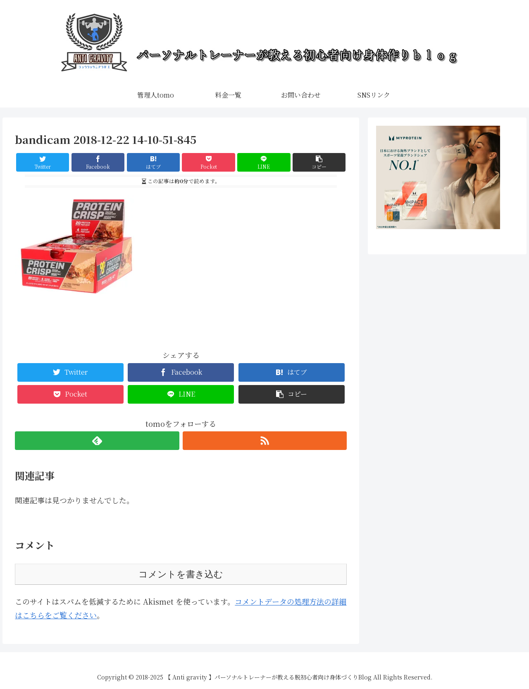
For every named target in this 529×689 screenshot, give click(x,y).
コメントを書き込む (180, 574)
